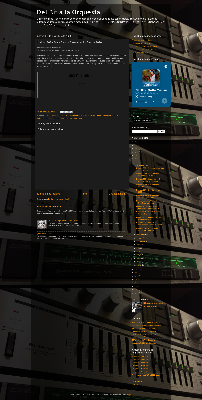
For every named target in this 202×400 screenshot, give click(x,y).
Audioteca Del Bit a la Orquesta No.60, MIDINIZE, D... (148, 229)
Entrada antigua (117, 193)
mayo (139, 255)
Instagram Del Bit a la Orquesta (144, 343)
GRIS (99, 115)
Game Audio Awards (76, 115)
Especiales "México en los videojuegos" (147, 46)
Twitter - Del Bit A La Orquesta (143, 329)
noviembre (141, 235)
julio (138, 248)
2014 (137, 286)
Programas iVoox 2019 (141, 366)
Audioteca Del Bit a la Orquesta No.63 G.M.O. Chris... (148, 175)
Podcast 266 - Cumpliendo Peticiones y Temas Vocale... (148, 207)
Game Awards (90, 115)
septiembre (141, 241)
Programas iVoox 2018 (141, 369)
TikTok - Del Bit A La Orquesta (143, 340)
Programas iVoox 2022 (141, 356)
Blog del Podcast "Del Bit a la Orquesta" (147, 322)
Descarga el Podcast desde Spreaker (146, 326)
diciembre (141, 165)
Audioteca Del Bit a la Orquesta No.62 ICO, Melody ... (148, 185)
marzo (139, 262)
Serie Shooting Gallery (140, 52)
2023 (137, 152)
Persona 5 (50, 118)
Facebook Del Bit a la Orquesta (144, 332)
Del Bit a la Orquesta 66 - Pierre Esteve (63, 221)
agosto (139, 245)
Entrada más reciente (48, 193)
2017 (137, 276)
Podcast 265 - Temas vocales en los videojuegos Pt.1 (150, 218)
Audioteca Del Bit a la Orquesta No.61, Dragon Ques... (148, 196)
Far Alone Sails (61, 115)
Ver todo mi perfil (150, 307)
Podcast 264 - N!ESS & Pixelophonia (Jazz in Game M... (149, 224)
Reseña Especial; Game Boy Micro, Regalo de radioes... (150, 202)
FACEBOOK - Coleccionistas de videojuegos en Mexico (144, 336)
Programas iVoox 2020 (141, 363)
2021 (137, 159)
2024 (137, 149)
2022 (137, 155)
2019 (137, 269)
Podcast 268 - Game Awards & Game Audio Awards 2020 (148, 180)
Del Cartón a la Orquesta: (142, 43)
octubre (140, 238)
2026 (137, 142)
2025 (137, 145)
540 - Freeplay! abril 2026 (49, 206)
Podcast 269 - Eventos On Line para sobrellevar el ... (150, 169)
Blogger (128, 395)
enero (139, 265)
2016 (137, 279)
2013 (137, 290)
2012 (137, 293)
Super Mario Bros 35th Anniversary (68, 118)
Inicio (84, 193)
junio (139, 251)
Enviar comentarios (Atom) (58, 199)
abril (138, 258)
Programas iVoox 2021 (141, 360)
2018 (137, 273)
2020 (137, 162)
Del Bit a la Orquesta (68, 12)
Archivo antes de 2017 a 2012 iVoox (146, 375)
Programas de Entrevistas (142, 40)
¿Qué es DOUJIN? (44, 234)
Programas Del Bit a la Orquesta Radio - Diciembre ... (148, 213)
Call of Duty (50, 115)
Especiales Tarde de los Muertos (144, 49)
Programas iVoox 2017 (141, 372)
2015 (137, 283)
